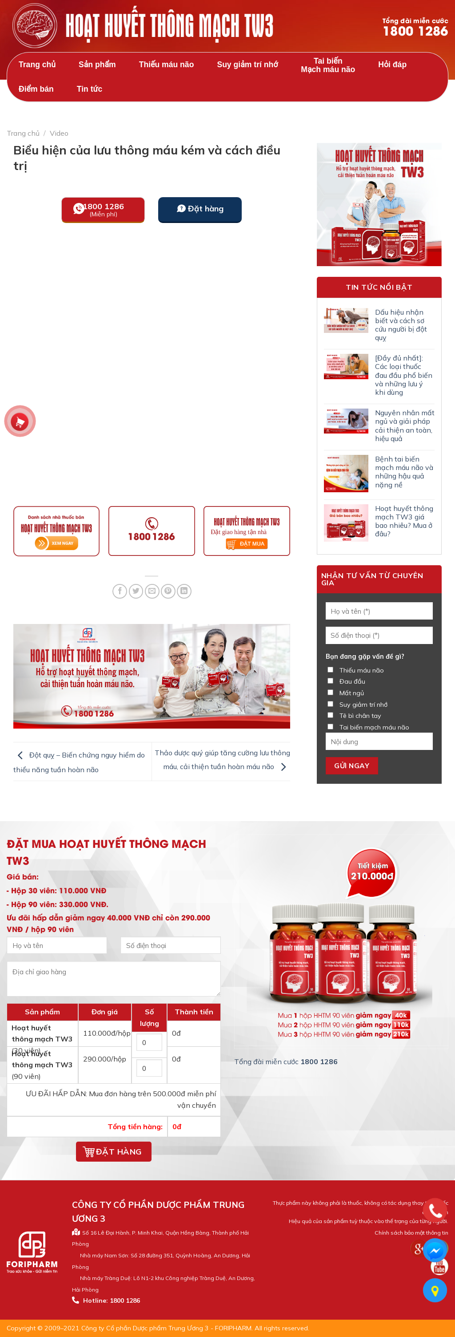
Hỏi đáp (392, 64)
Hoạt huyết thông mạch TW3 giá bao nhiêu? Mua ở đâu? (404, 521)
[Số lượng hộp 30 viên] (149, 1042)
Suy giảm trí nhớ (247, 64)
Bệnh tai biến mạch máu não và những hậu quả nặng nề (404, 472)
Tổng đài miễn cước (415, 27)
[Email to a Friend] (152, 591)
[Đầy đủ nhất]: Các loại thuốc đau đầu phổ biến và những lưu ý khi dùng (403, 375)
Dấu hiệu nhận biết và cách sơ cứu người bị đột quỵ (401, 325)
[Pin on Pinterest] (168, 591)
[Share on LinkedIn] (184, 591)
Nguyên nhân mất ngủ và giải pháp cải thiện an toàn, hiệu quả (405, 426)
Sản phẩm (97, 64)
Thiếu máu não (166, 64)
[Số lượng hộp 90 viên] (149, 1068)
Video (59, 133)
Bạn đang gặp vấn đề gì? (365, 656)
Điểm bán (36, 89)
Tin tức (89, 89)
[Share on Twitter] (136, 591)
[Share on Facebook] (119, 591)
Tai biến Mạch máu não (328, 65)
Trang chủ (37, 64)
